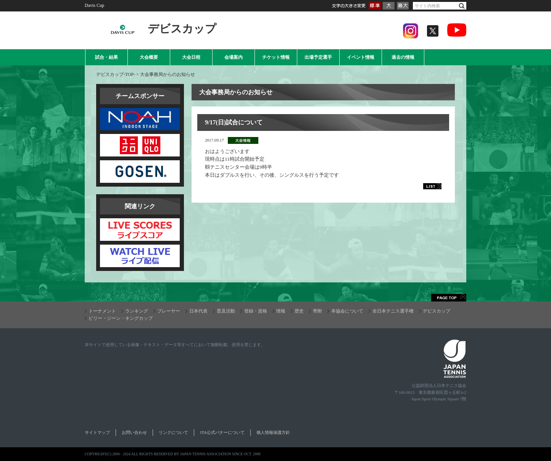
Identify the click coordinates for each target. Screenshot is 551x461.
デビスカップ (436, 311)
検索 (462, 6)
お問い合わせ (134, 432)
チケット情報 (276, 57)
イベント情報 (360, 57)
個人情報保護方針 (273, 432)
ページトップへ (448, 297)
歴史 (299, 311)
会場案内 (233, 57)
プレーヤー (168, 311)
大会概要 (149, 57)
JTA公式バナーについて (222, 432)
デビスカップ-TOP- (115, 74)
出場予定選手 (318, 57)
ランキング (136, 311)
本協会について (347, 311)
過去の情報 (403, 57)
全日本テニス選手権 (393, 311)
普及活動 (226, 311)
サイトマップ (97, 432)
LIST (423, 186)
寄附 (317, 311)
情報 (280, 311)
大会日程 (191, 57)
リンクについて (173, 432)
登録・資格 (255, 311)
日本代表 (198, 311)
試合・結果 (106, 57)
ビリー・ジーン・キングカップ (121, 318)
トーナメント (102, 311)
